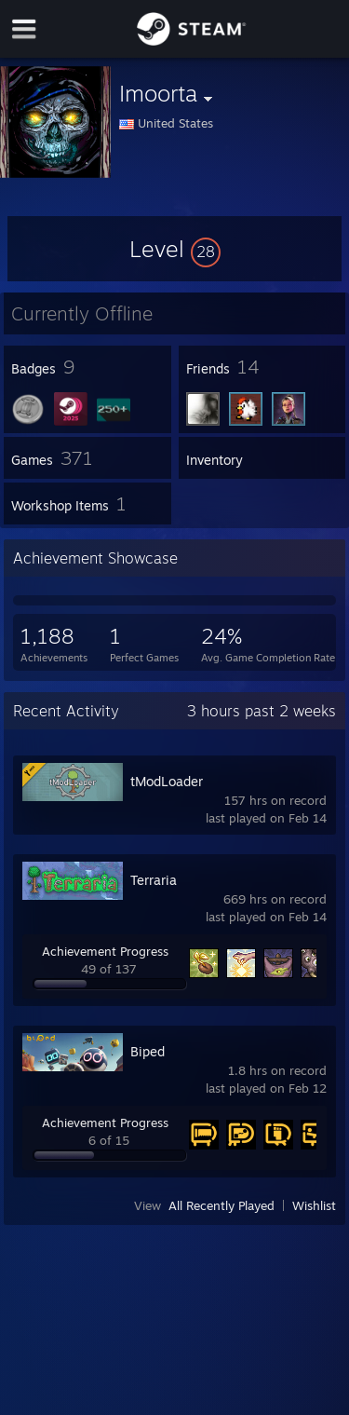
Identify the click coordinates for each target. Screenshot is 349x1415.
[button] (175, 248)
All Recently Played (221, 1205)
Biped (147, 1051)
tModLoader (166, 781)
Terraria (153, 880)
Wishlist (314, 1205)
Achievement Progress (105, 951)
